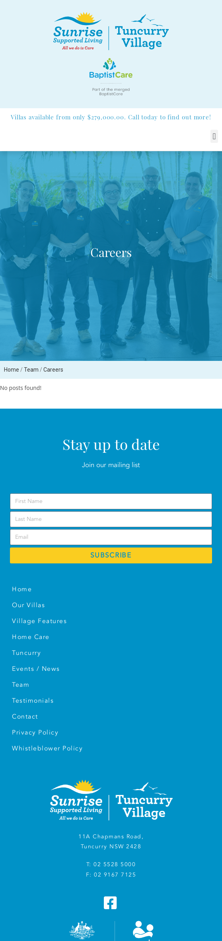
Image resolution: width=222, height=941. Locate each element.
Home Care (31, 637)
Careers (53, 369)
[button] (214, 136)
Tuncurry (26, 653)
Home (11, 369)
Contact (25, 716)
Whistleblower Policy (47, 748)
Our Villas (28, 605)
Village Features (39, 621)
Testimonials (33, 700)
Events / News (36, 668)
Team (31, 369)
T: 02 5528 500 (109, 864)
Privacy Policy (35, 732)
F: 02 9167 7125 (111, 875)
